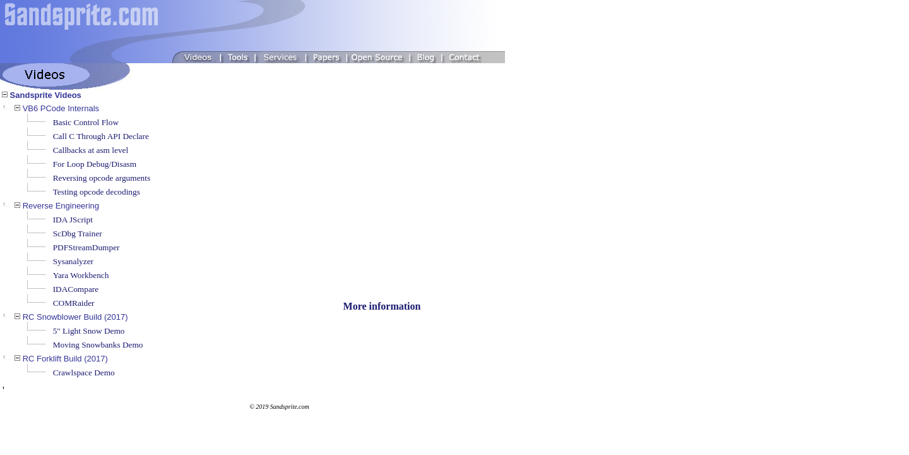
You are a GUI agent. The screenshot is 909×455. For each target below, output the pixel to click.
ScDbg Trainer (77, 233)
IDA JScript (73, 219)
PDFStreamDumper (86, 247)
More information (382, 306)
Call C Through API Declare (101, 136)
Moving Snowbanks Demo (98, 344)
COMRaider (74, 303)
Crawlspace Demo (84, 372)
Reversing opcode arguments (101, 178)
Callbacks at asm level (91, 150)
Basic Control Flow (86, 122)
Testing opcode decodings (96, 192)
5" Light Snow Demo (89, 331)
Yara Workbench (81, 275)
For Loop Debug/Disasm (95, 164)
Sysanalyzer (73, 261)
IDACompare (76, 289)
